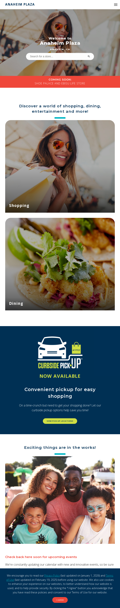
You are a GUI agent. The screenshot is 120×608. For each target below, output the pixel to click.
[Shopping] (60, 166)
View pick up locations (60, 421)
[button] (116, 4)
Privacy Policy (52, 575)
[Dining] (60, 264)
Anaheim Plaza (20, 4)
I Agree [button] (60, 600)
